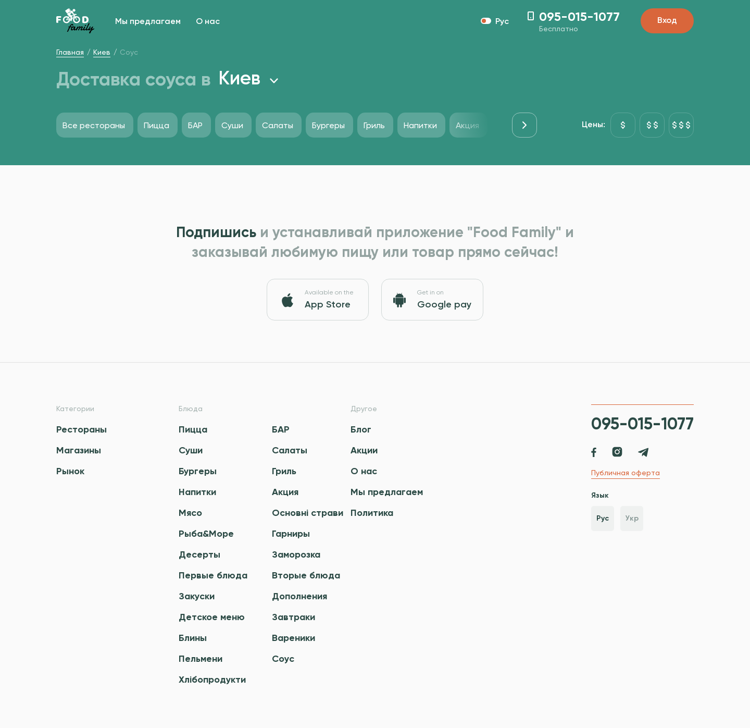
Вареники (293, 638)
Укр (632, 518)
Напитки (197, 492)
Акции (364, 450)
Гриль (284, 471)
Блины (193, 638)
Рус (602, 518)
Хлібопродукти (212, 679)
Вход (667, 21)
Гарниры (291, 533)
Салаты (289, 450)
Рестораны (81, 429)
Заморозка (296, 554)
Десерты (199, 554)
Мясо (190, 513)
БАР (281, 429)
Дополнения (299, 596)
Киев (101, 52)
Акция (285, 492)
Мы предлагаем (148, 22)
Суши (191, 450)
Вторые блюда (306, 575)
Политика (372, 513)
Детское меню (212, 617)
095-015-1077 (642, 424)
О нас (208, 22)
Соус (283, 658)
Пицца (193, 429)
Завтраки (293, 617)
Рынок (70, 471)
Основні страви (307, 513)
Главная (70, 52)
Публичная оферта (625, 472)
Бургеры (198, 471)
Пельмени (200, 658)
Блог (361, 429)
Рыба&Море (206, 533)
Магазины (78, 450)
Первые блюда (213, 575)
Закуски (197, 596)
